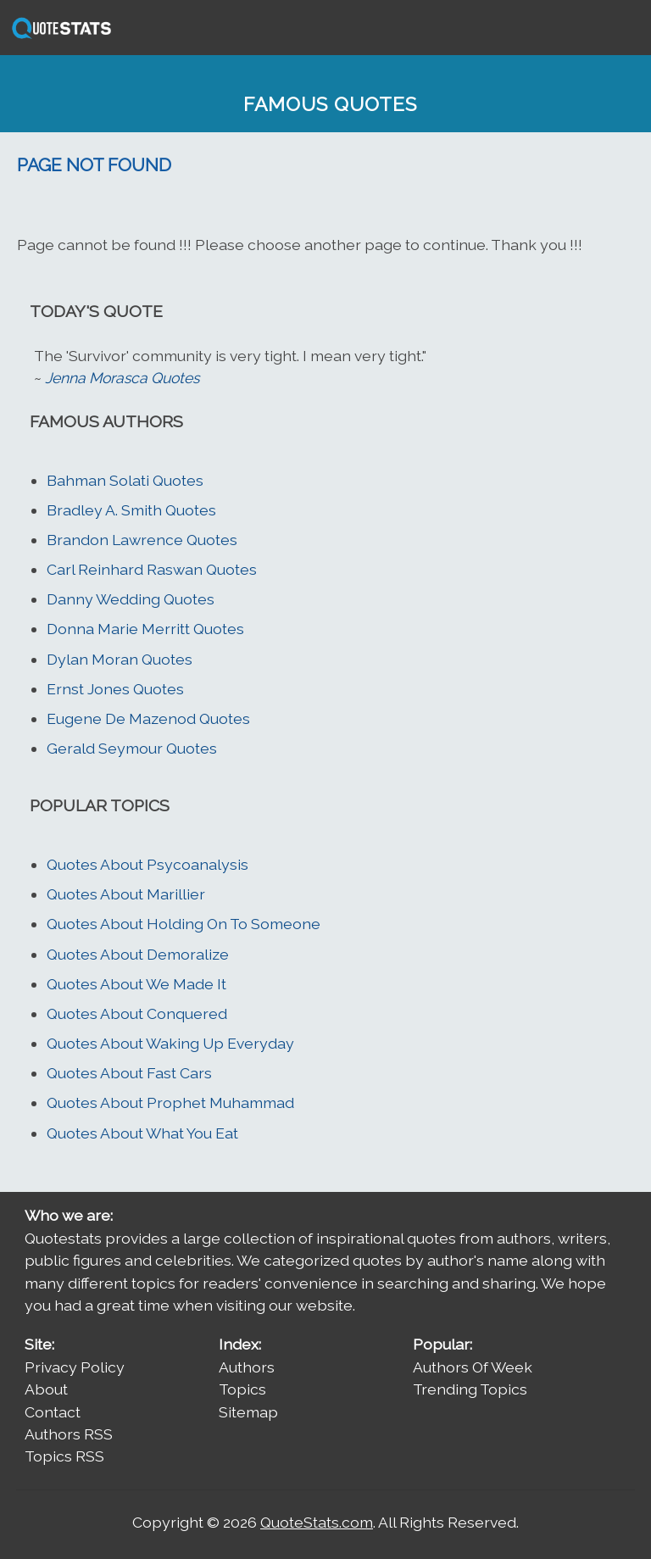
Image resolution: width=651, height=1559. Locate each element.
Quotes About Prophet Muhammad (170, 1102)
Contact (53, 1412)
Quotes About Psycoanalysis (147, 864)
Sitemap (248, 1412)
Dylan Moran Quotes (119, 659)
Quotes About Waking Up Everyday (170, 1043)
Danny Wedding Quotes (130, 599)
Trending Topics (470, 1389)
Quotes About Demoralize (138, 954)
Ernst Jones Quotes (115, 689)
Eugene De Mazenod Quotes (148, 718)
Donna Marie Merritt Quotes (145, 629)
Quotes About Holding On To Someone (183, 924)
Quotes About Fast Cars (129, 1073)
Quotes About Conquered (137, 1013)
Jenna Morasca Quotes (122, 378)
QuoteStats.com (316, 1522)
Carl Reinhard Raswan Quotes (152, 569)
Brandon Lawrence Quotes (142, 539)
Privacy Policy (75, 1367)
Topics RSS (64, 1456)
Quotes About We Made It (136, 984)
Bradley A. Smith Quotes (131, 510)
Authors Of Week (472, 1367)
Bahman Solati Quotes (125, 480)
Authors (247, 1367)
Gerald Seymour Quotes (132, 748)
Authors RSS (69, 1434)
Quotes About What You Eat (142, 1133)
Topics (242, 1389)
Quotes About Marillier (126, 894)
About (46, 1389)
